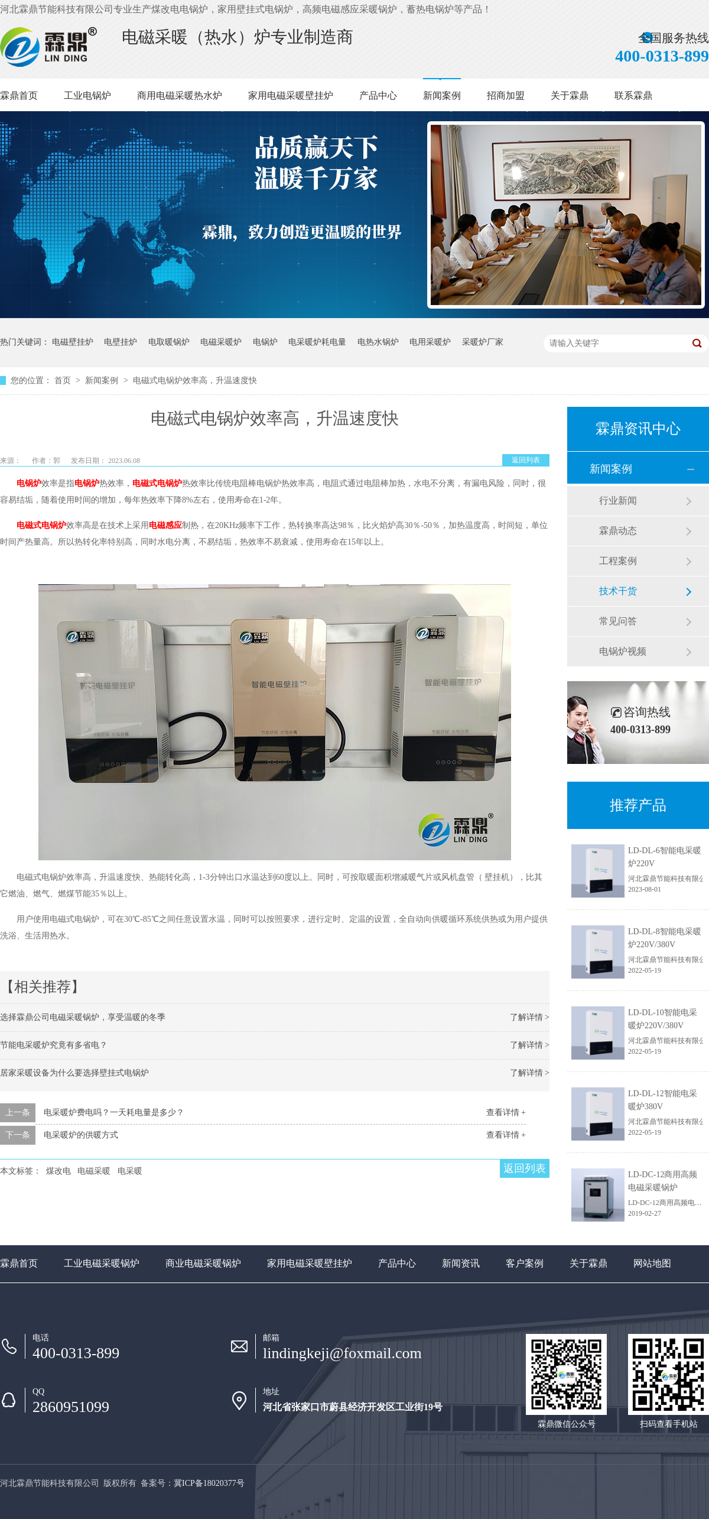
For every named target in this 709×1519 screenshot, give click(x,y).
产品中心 (378, 95)
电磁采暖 (93, 1171)
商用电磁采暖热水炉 (179, 95)
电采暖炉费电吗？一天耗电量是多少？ (114, 1112)
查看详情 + (506, 1112)
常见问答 (618, 621)
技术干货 (618, 591)
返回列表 (526, 460)
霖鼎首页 (19, 95)
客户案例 (525, 1263)
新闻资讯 (461, 1263)
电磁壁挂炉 (72, 342)
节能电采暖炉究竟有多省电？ (54, 1045)
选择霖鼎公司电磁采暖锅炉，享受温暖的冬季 (82, 1017)
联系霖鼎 (633, 95)
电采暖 (130, 1171)
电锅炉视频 (622, 651)
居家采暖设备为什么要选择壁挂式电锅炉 (74, 1072)
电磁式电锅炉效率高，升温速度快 (195, 380)
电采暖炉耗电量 (317, 342)
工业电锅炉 (87, 95)
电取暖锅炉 (169, 342)
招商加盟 (506, 95)
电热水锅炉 (378, 342)
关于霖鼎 (569, 95)
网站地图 (652, 1263)
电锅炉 (265, 342)
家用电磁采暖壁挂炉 (290, 95)
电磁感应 (165, 525)
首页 (63, 380)
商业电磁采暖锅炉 (203, 1263)
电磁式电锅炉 (157, 483)
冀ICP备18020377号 (209, 1483)
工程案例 (618, 561)
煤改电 (58, 1171)
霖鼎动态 (618, 531)
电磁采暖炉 (221, 342)
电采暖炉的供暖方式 (81, 1135)
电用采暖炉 (430, 342)
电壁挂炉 (120, 342)
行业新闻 (618, 500)
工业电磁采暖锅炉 (101, 1263)
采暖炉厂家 (482, 342)
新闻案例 (442, 95)
